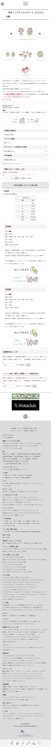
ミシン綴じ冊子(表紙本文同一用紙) (12, 463)
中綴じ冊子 (35, 459)
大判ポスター (6, 491)
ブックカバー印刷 (7, 469)
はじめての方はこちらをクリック (12, 163)
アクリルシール (32, 587)
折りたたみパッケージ (15, 551)
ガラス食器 (21, 699)
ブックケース (24, 469)
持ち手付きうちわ (28, 543)
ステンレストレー (35, 629)
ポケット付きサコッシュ (28, 678)
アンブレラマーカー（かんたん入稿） (13, 564)
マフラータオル (29, 663)
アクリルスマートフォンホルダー (11, 592)
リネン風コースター (18, 624)
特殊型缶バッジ (33, 615)
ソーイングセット (20, 634)
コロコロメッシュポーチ (38, 671)
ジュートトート (17, 676)
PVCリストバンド (7, 610)
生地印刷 (43, 663)
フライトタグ (30, 655)
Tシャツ (13, 671)
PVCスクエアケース (16, 607)
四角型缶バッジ (15, 615)
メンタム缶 (18, 632)
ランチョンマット (31, 660)
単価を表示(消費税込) (10, 194)
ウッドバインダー (15, 639)
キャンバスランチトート (34, 673)
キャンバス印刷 (30, 634)
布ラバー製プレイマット (19, 665)
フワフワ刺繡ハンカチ (41, 689)
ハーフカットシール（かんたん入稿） (13, 448)
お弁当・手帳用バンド (9, 663)
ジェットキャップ (7, 681)
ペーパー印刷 (6, 531)
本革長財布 (24, 705)
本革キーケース (16, 705)
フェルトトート (7, 678)
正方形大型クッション (9, 650)
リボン (4, 718)
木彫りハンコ (24, 639)
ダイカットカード (7, 497)
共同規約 (26, 430)
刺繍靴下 (5, 686)
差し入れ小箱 (38, 549)
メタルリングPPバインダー (40, 610)
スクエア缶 (25, 632)
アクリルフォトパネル (9, 597)
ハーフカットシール (23, 513)
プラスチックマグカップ (27, 697)
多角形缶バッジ (24, 615)
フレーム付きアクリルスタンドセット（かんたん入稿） (17, 571)
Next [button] (40, 34)
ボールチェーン (28, 713)
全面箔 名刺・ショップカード (23, 502)
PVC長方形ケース (27, 607)
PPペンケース (28, 610)
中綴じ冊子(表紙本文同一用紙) (11, 461)
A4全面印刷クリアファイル (10, 605)
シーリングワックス (20, 716)
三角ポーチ (37, 705)
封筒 (4, 537)
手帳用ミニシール (19, 515)
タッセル (29, 716)
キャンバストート (7, 676)
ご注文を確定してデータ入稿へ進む (25, 185)
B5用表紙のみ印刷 (25, 531)
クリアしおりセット (25, 483)
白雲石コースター (27, 621)
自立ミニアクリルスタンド (33, 582)
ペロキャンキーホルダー (9, 587)
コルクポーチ (25, 676)
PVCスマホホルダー (18, 610)
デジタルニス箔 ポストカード (34, 499)
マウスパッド (30, 665)
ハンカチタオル (28, 658)
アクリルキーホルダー (9, 577)
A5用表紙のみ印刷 (36, 531)
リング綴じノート (7, 521)
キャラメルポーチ (7, 708)
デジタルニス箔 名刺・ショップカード (13, 504)
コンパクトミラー (24, 629)
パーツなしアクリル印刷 (9, 589)
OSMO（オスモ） (34, 639)
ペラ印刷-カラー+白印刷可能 (24, 475)
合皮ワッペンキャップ (19, 681)
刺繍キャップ (19, 691)
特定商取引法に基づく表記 (30, 428)
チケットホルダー (38, 605)
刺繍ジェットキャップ (9, 691)
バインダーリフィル (38, 716)
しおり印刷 (6, 483)
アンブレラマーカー (30, 584)
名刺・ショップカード (9, 502)
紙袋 (15, 549)
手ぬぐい (23, 660)
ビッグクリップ (36, 637)
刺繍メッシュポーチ (13, 686)
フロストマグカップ (14, 697)
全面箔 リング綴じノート (32, 521)
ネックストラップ (15, 660)
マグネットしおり (36, 483)
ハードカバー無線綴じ (25, 459)
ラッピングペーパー (8, 549)
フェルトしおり (7, 486)
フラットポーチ (23, 673)
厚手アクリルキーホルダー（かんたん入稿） (14, 559)
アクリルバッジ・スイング (24, 589)
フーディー (19, 671)
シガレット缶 (10, 632)
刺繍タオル (31, 689)
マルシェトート (40, 678)
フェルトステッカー (20, 655)
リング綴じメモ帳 (7, 523)
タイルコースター (29, 624)
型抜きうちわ (37, 543)
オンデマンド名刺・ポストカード (33, 504)
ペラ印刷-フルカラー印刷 (9, 475)
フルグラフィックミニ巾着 (10, 658)
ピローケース (30, 549)
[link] (25, 732)
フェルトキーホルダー (9, 655)
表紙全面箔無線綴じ (8, 456)
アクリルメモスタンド (9, 584)
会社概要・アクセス (16, 428)
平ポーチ (30, 705)
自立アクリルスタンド (19, 582)
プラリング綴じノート (19, 521)
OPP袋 (24, 551)
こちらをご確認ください (38, 112)
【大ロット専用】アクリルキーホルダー (13, 599)
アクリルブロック (42, 594)
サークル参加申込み (8, 437)
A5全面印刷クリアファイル (25, 605)
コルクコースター (7, 624)
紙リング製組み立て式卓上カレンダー (13, 543)
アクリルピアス (19, 584)
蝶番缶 (4, 632)
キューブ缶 (44, 629)
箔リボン (16, 629)
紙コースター (6, 621)
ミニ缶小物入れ (33, 632)
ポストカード (33, 497)
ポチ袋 (7, 537)
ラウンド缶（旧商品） (9, 634)
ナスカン (5, 713)
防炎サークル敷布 (7, 665)
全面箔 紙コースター (16, 621)
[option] (26, 32)
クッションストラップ (9, 647)
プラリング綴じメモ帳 (19, 523)
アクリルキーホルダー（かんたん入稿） (13, 557)
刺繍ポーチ (24, 689)
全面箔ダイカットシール (19, 510)
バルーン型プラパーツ (9, 716)
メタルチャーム (11, 718)
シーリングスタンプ (8, 629)
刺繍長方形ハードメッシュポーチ (11, 689)
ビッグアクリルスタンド (9, 594)
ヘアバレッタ (6, 639)
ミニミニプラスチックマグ (10, 699)
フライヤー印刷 (15, 531)
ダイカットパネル (33, 491)
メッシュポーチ (27, 671)
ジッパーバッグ (22, 549)
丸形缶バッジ (6, 615)
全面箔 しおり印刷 (14, 483)
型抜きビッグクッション (36, 647)
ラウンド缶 (41, 632)
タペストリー (6, 660)
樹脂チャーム (20, 718)
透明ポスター (23, 491)
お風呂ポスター (15, 491)
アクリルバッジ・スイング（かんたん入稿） (14, 567)
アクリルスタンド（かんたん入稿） (36, 559)
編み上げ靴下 (6, 671)
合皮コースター (37, 621)
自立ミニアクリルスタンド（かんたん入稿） (14, 562)
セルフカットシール (32, 510)
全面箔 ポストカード (20, 499)
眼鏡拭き (20, 658)
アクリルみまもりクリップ (39, 592)
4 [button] (30, 45)
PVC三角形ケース (38, 607)
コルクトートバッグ (35, 676)
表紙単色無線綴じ (19, 456)
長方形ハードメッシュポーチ (10, 673)
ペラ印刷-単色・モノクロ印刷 (10, 477)
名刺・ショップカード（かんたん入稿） (31, 443)
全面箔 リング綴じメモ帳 (32, 523)
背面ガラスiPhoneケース (9, 641)
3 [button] (27, 45)
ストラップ (21, 713)
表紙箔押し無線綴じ (36, 454)
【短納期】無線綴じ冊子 (23, 454)
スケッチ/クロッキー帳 (9, 526)
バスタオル (37, 663)
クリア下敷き (6, 607)
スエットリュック (16, 678)
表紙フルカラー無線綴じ (9, 454)
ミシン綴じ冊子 (24, 461)
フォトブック (25, 463)
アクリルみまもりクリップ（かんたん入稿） (14, 569)
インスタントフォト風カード (21, 497)
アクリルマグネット (22, 587)
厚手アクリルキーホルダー (22, 577)
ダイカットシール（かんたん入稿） (28, 445)
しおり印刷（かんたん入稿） (10, 445)
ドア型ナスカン (12, 713)
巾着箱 (45, 549)
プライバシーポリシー (17, 430)
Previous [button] (11, 34)
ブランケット (36, 658)
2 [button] (24, 45)
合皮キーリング (7, 705)
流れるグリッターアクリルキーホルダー (33, 580)
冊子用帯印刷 (16, 469)
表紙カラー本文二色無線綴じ (10, 459)
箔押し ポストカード (8, 499)
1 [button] (21, 45)
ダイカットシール (7, 510)
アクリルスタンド (7, 582)
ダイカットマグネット (35, 513)
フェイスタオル (19, 663)
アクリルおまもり (26, 592)
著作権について (33, 430)
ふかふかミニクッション (22, 647)
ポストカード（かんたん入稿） (11, 443)
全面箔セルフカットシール (10, 513)
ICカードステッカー (8, 515)
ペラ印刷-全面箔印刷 (25, 477)
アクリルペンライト (20, 597)
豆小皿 (26, 699)
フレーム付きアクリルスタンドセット (27, 594)
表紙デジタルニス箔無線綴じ (32, 456)
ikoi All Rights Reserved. (28, 735)
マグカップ (6, 697)
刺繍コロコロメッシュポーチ (27, 686)
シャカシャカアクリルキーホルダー (12, 580)
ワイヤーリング (38, 713)
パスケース (16, 708)
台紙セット (6, 551)
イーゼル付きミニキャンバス (10, 637)
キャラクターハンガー (25, 637)
